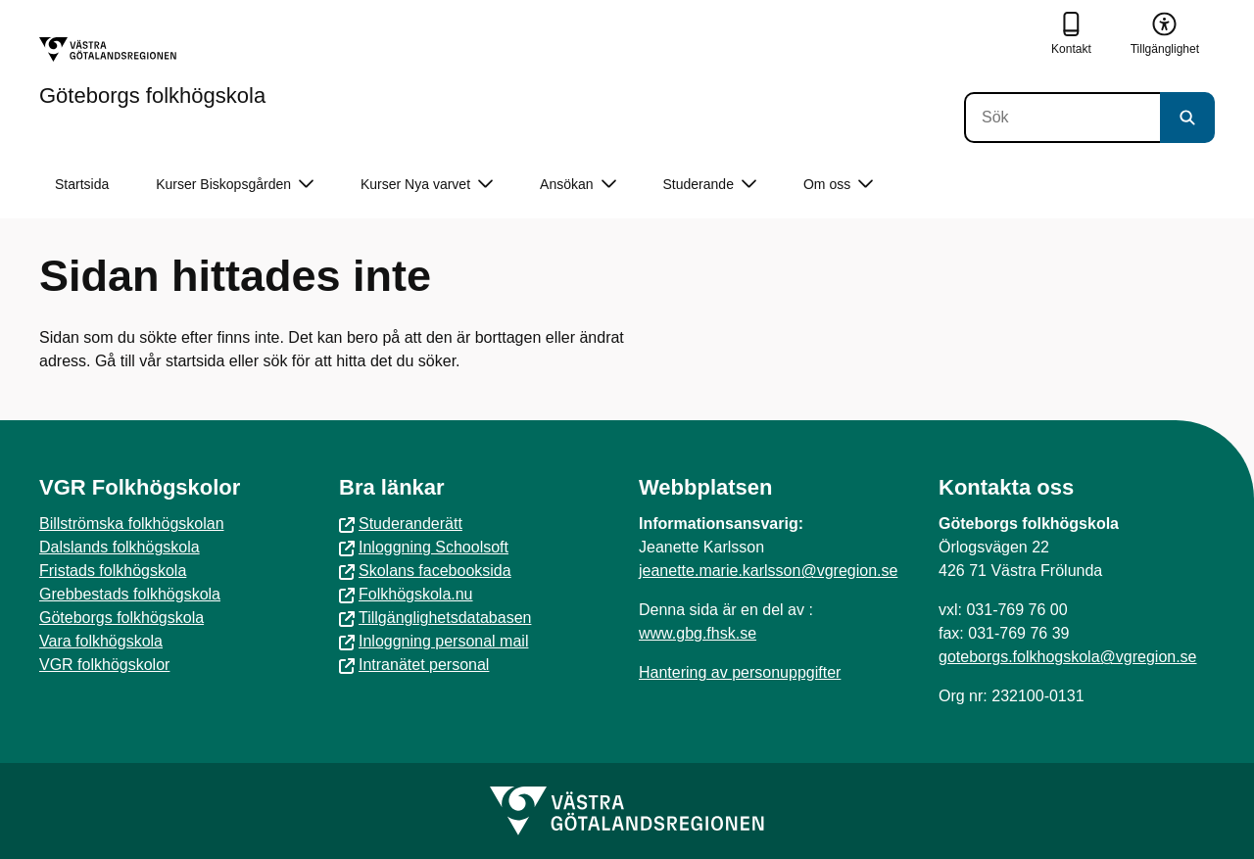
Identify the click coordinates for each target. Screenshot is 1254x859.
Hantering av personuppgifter (740, 672)
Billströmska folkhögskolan (131, 523)
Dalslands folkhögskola (119, 547)
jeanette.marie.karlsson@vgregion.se (768, 570)
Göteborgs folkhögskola (121, 617)
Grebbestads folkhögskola (129, 594)
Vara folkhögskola (101, 641)
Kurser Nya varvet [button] (427, 184)
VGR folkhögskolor (104, 664)
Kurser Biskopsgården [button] (235, 184)
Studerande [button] (709, 184)
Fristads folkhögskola (112, 570)
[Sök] (1062, 117)
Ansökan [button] (577, 184)
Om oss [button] (838, 184)
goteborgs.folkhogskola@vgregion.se (1068, 656)
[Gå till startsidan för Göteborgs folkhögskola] (152, 71)
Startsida (82, 184)
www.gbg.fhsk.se (697, 633)
